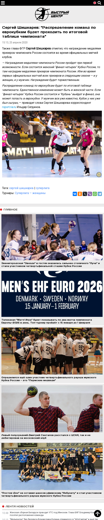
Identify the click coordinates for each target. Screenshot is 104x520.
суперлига (42, 188)
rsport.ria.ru (9, 107)
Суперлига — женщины (30, 193)
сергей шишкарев (21, 188)
